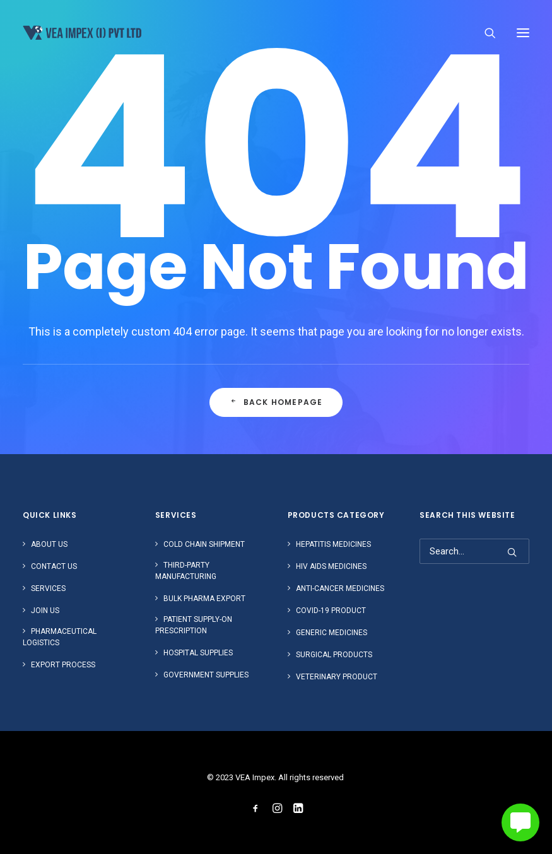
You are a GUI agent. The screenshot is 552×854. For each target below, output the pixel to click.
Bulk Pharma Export (204, 598)
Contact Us (54, 566)
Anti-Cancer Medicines (340, 588)
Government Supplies (206, 674)
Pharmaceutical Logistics (60, 637)
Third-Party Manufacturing (185, 571)
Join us (45, 610)
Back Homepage (275, 402)
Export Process (63, 664)
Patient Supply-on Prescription (193, 625)
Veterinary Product (336, 676)
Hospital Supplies (198, 652)
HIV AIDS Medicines (331, 566)
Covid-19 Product (331, 610)
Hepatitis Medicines (333, 544)
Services (48, 588)
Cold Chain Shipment (204, 544)
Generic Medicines (331, 632)
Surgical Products (334, 654)
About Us (49, 544)
